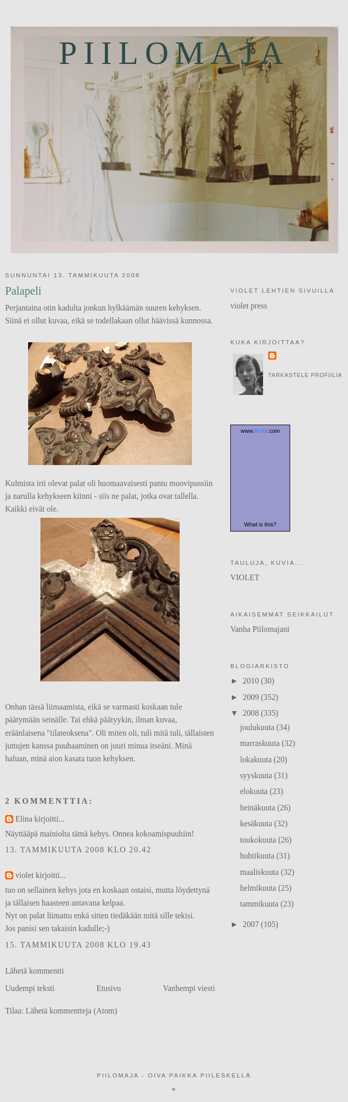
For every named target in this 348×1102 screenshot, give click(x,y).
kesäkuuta (257, 823)
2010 (251, 680)
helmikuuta (259, 888)
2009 (251, 697)
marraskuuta (261, 743)
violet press (248, 305)
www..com (260, 431)
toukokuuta (259, 839)
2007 (251, 924)
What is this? (260, 524)
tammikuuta (260, 903)
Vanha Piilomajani (260, 629)
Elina (23, 818)
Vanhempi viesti (189, 988)
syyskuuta (257, 775)
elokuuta (255, 791)
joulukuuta (258, 727)
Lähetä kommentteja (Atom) (71, 1010)
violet (24, 875)
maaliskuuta (260, 872)
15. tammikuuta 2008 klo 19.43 (78, 944)
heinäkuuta (258, 807)
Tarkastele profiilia (305, 375)
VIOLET (244, 577)
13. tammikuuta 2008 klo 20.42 (78, 849)
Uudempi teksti (30, 988)
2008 (251, 713)
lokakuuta (257, 759)
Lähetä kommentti (34, 970)
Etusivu (108, 988)
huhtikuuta (258, 855)
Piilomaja (174, 53)
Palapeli (23, 290)
